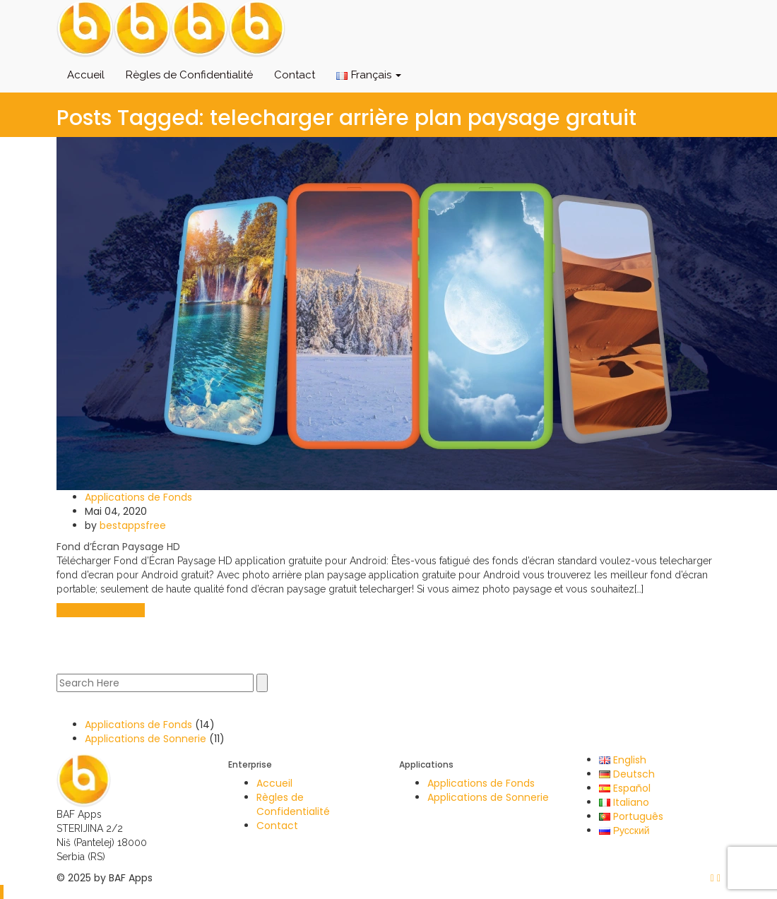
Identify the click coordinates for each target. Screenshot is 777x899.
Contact (294, 75)
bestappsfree (133, 525)
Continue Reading (101, 610)
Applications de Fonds (138, 497)
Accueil (86, 75)
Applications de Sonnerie (145, 739)
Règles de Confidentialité (189, 75)
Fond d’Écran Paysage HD (118, 547)
